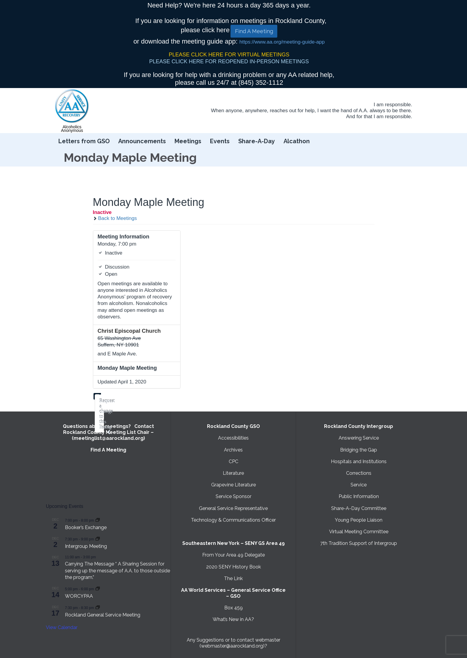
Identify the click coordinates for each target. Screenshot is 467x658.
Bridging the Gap (358, 450)
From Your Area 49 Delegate (233, 555)
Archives (233, 450)
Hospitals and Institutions (359, 461)
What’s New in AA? (233, 619)
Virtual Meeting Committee (358, 531)
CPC (233, 461)
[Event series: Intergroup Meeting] (98, 539)
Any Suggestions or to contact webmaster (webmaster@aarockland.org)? (233, 643)
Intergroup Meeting (86, 546)
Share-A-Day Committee (358, 508)
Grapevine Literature (233, 485)
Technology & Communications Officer (233, 520)
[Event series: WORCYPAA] (98, 588)
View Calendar (61, 627)
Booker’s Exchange (86, 527)
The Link (233, 578)
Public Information (359, 496)
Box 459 (233, 608)
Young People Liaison (358, 520)
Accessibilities (233, 438)
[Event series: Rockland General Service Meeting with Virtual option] (98, 607)
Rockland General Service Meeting (102, 615)
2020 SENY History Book (233, 567)
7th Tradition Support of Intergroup (358, 543)
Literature (233, 473)
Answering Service (359, 438)
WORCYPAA (79, 596)
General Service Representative (233, 508)
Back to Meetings (115, 218)
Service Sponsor (233, 496)
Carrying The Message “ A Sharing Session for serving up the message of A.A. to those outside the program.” (117, 570)
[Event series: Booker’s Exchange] (98, 520)
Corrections (358, 473)
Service (359, 485)
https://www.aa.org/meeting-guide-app (282, 42)
